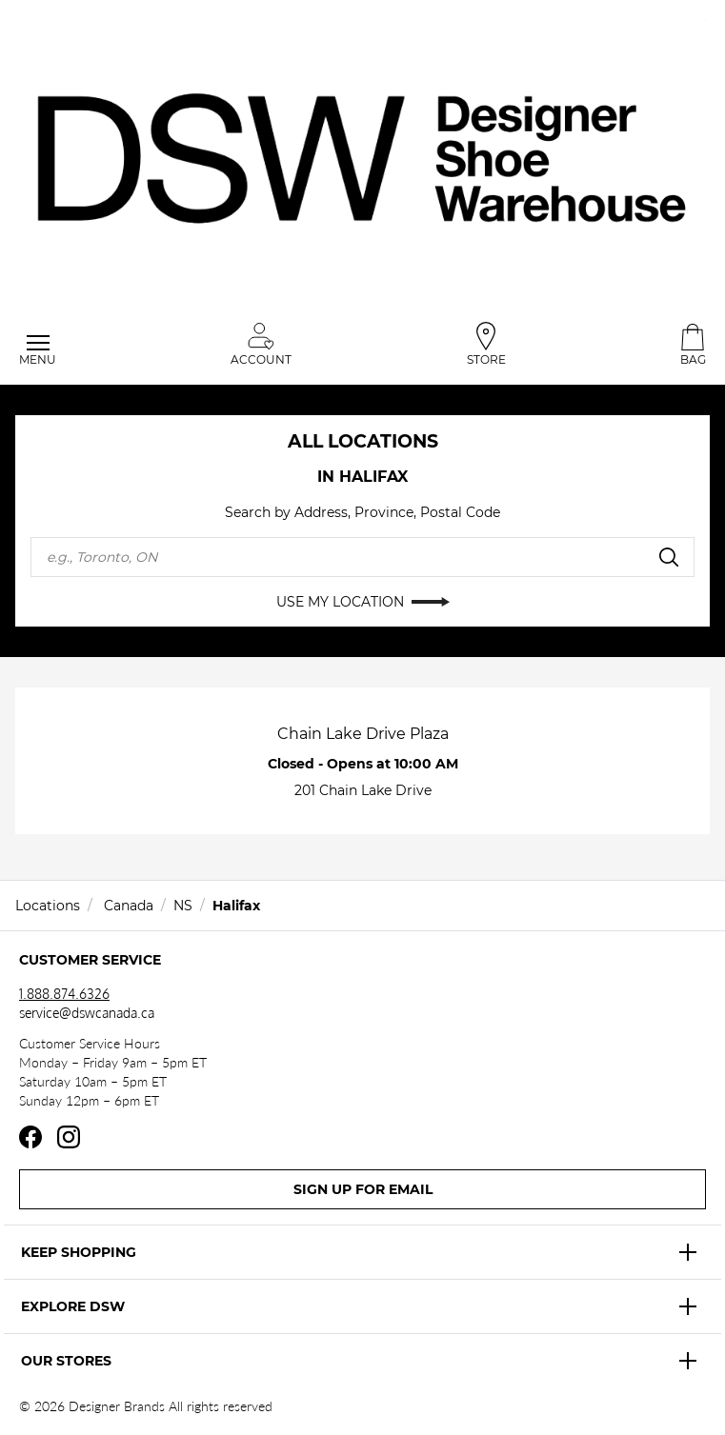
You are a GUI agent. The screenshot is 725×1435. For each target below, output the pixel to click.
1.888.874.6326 (64, 994)
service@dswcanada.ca (86, 1013)
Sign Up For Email (363, 1189)
